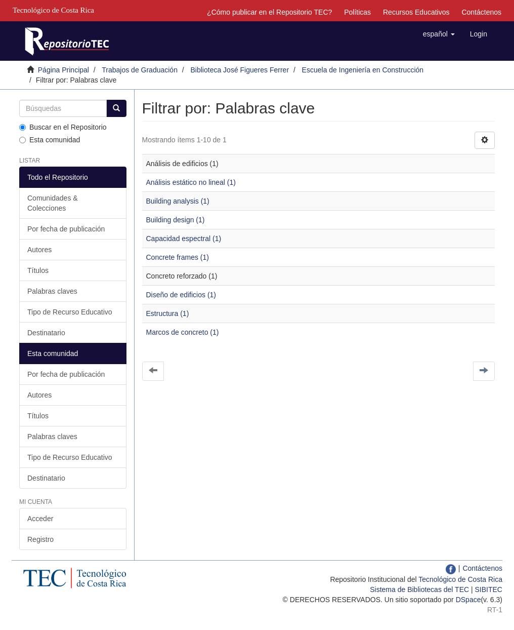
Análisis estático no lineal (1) (191, 182)
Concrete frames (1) (177, 257)
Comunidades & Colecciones (52, 203)
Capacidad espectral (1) (184, 238)
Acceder (40, 519)
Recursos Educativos (416, 12)
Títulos (38, 270)
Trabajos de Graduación (140, 70)
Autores (39, 250)
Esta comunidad (49, 140)
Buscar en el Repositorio (63, 127)
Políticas (357, 12)
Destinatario (46, 333)
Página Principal (63, 70)
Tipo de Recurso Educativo (69, 312)
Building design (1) (175, 220)
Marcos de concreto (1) (182, 332)
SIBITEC (488, 589)
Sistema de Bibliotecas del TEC (419, 589)
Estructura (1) (167, 313)
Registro (40, 539)
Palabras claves (52, 291)
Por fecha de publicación (66, 229)
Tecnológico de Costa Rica (460, 579)
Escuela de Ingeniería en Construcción (362, 70)
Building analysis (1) (177, 201)
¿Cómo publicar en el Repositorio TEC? (269, 12)
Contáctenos (481, 12)
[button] (438, 34)
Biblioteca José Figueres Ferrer (240, 70)
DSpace (468, 600)
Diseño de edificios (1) (181, 295)
